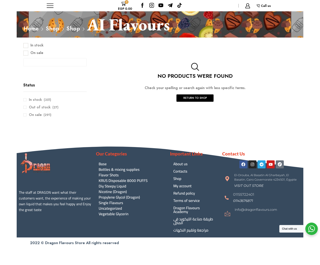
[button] (249, 185)
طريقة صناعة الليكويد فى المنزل (193, 220)
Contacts (180, 171)
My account (182, 185)
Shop (52, 28)
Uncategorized (110, 208)
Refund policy (184, 193)
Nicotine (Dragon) (113, 192)
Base (103, 164)
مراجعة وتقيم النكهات (190, 230)
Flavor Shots (109, 175)
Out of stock (43, 107)
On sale (36, 53)
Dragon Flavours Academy (186, 209)
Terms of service (186, 200)
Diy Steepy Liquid (112, 186)
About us (180, 163)
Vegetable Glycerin (113, 214)
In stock (37, 45)
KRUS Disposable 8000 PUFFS (123, 180)
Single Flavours (111, 203)
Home (31, 28)
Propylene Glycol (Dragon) (119, 197)
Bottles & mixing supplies (119, 169)
